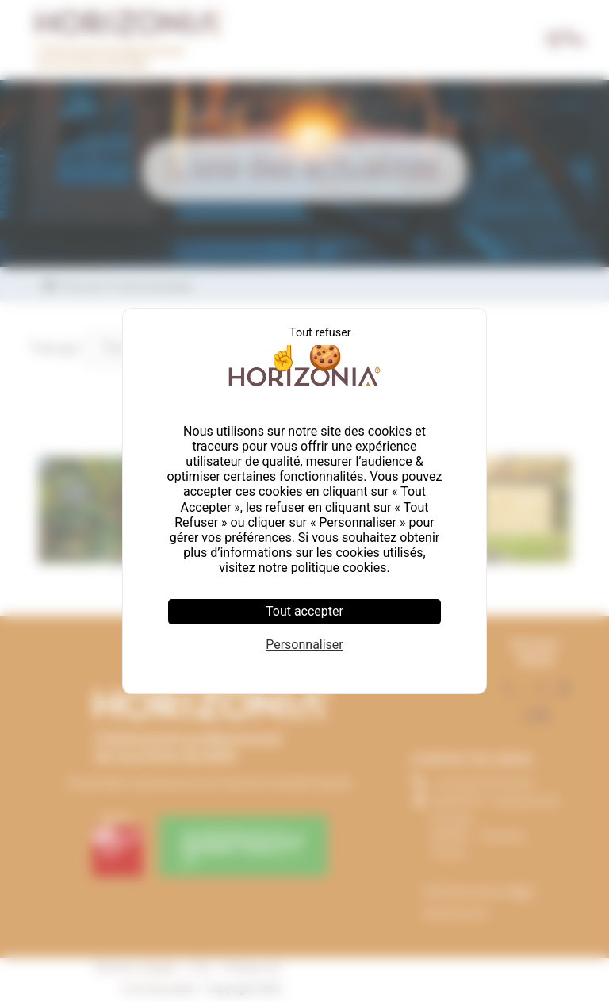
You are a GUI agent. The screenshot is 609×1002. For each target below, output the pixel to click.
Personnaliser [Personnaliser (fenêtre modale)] (304, 644)
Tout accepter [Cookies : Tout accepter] (304, 611)
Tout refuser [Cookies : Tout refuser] (320, 333)
